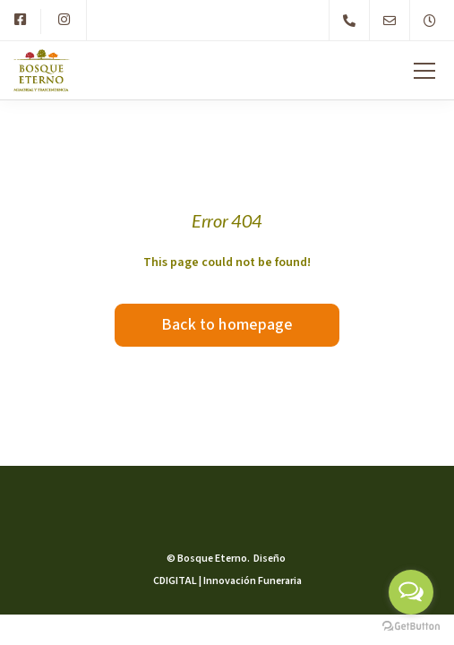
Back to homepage (227, 325)
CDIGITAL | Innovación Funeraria (227, 581)
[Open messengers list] (411, 592)
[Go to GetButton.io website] (411, 626)
